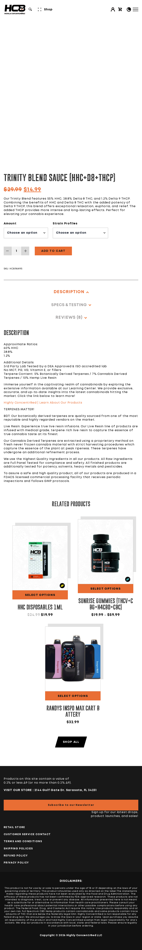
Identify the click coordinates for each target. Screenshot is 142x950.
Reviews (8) (68, 317)
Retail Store (14, 827)
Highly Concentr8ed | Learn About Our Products (43, 402)
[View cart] (120, 9)
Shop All (71, 742)
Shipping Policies (18, 849)
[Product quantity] (16, 251)
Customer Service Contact (27, 834)
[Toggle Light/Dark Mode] (129, 9)
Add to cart (53, 251)
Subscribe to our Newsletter (71, 805)
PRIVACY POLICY (16, 863)
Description (69, 292)
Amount (10, 223)
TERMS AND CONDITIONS (23, 841)
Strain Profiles (65, 223)
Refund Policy (16, 856)
